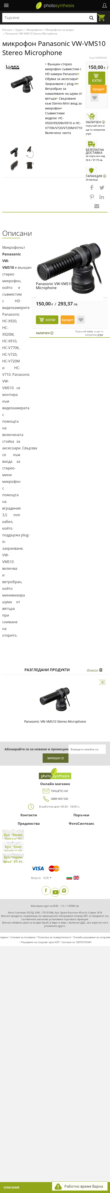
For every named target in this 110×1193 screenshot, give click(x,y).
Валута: (36, 878)
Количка (102, 15)
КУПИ (50, 320)
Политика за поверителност (54, 937)
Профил (104, 5)
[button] (92, 189)
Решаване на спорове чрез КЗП (40, 942)
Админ (4, 937)
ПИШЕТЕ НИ (55, 791)
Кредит (98, 89)
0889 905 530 (55, 799)
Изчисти (92, 670)
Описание (12, 1187)
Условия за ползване (22, 937)
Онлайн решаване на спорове (91, 937)
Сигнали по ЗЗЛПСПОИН (76, 942)
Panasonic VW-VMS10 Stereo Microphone (60, 286)
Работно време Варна (83, 1186)
